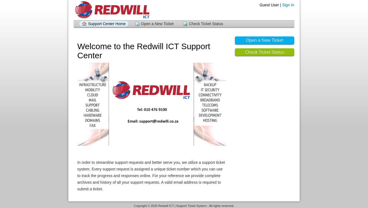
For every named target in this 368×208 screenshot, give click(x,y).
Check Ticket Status (206, 24)
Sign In (288, 5)
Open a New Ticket (157, 24)
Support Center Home (107, 24)
